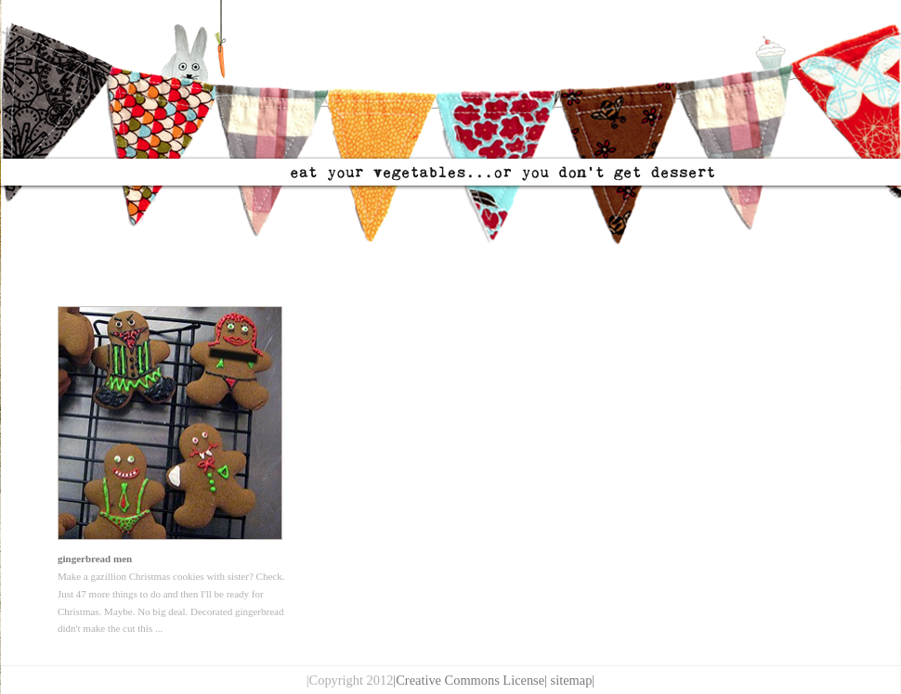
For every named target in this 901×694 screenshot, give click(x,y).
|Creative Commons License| (470, 680)
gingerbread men (95, 558)
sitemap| (573, 680)
